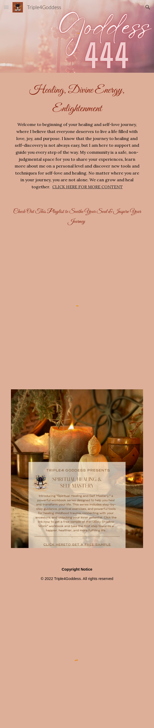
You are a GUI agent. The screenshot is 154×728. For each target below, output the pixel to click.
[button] (6, 7)
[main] (77, 135)
